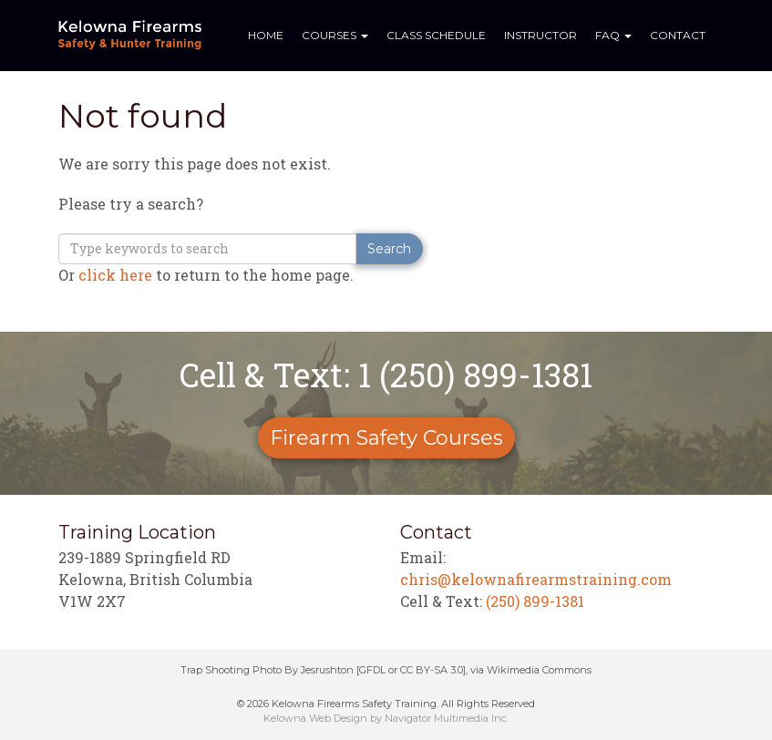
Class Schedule (436, 35)
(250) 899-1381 (535, 601)
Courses (335, 35)
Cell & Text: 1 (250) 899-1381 (386, 374)
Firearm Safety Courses (386, 438)
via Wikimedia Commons (531, 669)
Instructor (540, 35)
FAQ (613, 35)
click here (115, 274)
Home (265, 35)
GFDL (372, 669)
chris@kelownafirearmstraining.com (536, 579)
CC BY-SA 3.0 (431, 669)
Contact (677, 35)
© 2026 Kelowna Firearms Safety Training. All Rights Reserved (386, 703)
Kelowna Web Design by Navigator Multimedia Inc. (386, 718)
